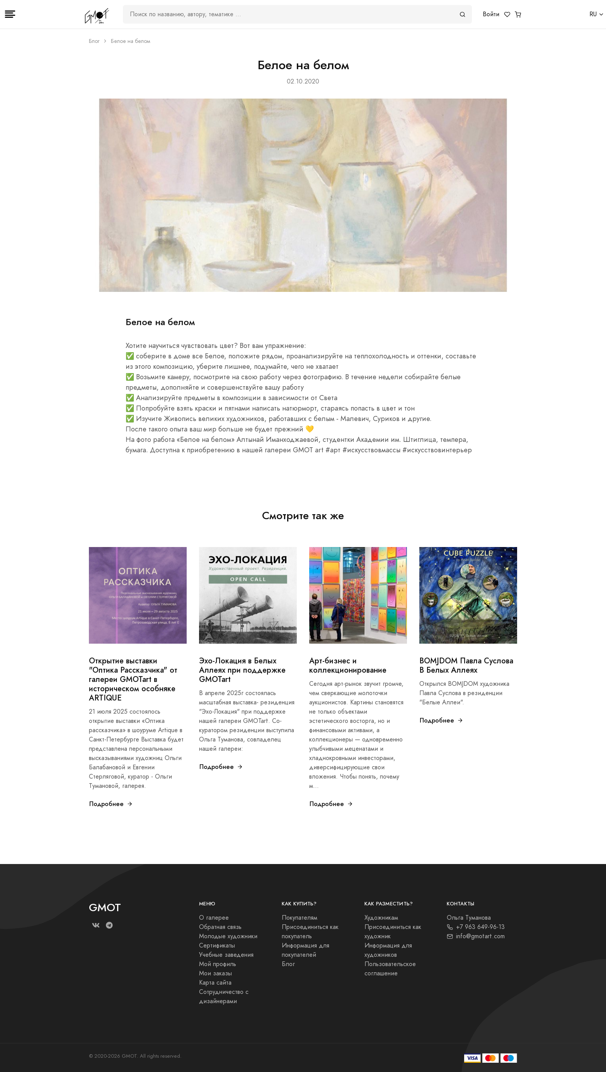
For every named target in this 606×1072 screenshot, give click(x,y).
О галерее (214, 918)
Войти (491, 14)
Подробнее (111, 803)
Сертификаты (217, 945)
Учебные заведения (226, 955)
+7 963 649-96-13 (476, 927)
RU (593, 14)
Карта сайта (215, 982)
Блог (94, 41)
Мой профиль (217, 964)
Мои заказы (215, 973)
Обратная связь (220, 927)
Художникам (381, 918)
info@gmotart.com (476, 936)
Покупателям (299, 918)
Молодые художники (228, 936)
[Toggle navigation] (10, 14)
